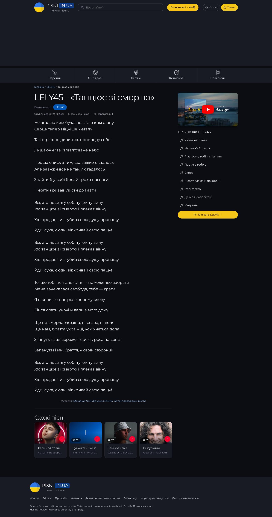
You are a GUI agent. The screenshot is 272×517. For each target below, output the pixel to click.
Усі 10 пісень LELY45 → (208, 214)
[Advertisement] (136, 41)
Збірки (47, 498)
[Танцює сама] (121, 440)
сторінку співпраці (72, 509)
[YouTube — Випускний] (167, 439)
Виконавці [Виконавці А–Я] (183, 7)
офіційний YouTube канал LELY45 (93, 400)
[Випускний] (156, 440)
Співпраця (130, 498)
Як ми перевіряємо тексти (130, 400)
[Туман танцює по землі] (85, 440)
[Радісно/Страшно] (50, 440)
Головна (39, 86)
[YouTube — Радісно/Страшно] (62, 439)
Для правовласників (185, 498)
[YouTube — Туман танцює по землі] (97, 439)
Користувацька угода (155, 498)
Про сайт (61, 498)
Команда (76, 498)
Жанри (34, 498)
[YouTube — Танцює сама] (132, 439)
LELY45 (51, 86)
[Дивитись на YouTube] (208, 109)
